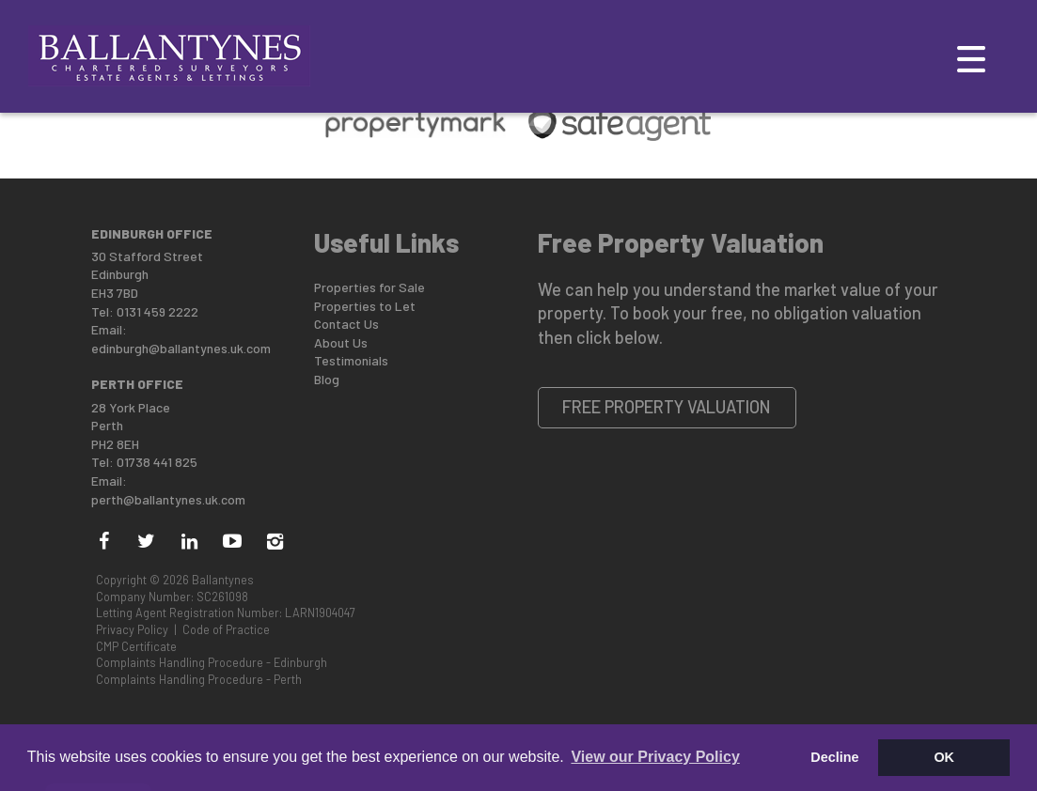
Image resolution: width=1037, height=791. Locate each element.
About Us (341, 342)
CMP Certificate (136, 646)
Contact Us (346, 324)
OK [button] (944, 757)
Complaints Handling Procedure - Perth (199, 679)
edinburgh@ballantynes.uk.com (181, 348)
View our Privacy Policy (655, 757)
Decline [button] (834, 757)
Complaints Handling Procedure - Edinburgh (211, 662)
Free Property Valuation (666, 406)
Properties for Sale (369, 287)
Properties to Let (365, 306)
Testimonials (351, 360)
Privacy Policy (132, 629)
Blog (326, 379)
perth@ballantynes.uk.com (168, 499)
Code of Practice (226, 629)
